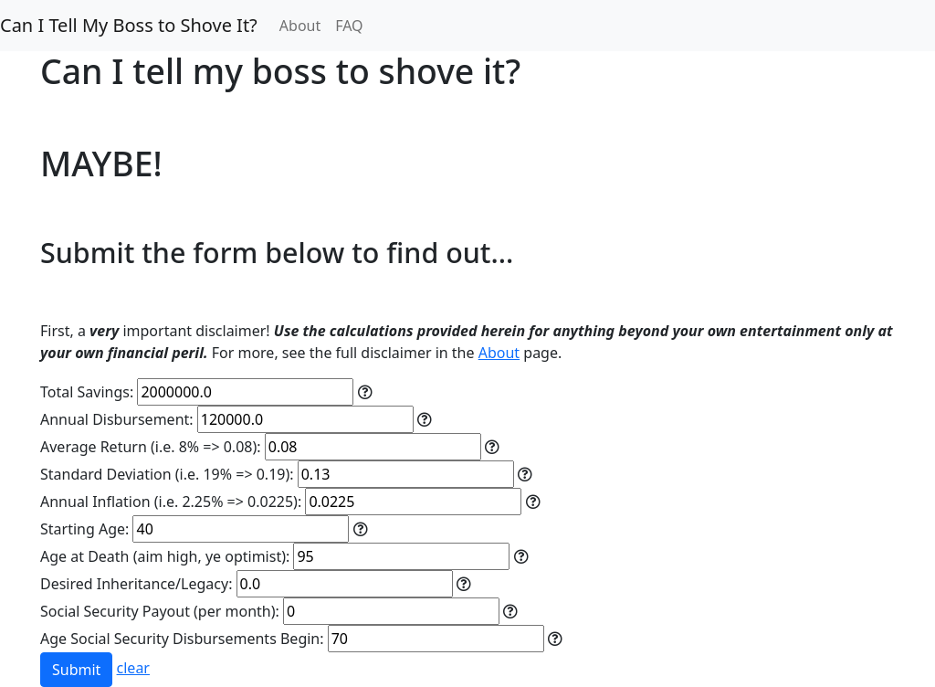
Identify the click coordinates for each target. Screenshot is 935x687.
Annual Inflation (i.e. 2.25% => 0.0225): (170, 501)
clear (133, 668)
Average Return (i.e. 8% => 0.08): (150, 447)
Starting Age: (84, 529)
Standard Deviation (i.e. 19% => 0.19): (167, 474)
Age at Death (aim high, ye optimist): (164, 556)
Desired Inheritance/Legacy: (136, 584)
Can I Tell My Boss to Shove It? (128, 25)
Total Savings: (86, 392)
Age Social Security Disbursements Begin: (182, 639)
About (299, 26)
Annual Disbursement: (117, 419)
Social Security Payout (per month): (159, 611)
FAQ (348, 26)
